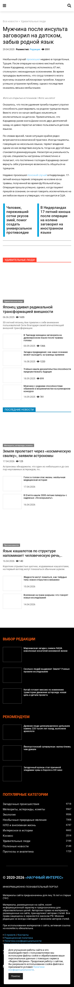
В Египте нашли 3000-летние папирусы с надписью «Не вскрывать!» (45, 496)
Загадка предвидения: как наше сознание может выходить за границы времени (46, 353)
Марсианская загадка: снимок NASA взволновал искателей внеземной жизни (45, 649)
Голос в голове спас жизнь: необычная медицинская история (44, 478)
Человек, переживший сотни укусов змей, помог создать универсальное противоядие (19, 220)
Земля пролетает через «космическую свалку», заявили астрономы (37, 453)
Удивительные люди (33, 21)
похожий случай (37, 175)
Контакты (23, 934)
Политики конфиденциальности (26, 968)
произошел (33, 59)
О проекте (10, 934)
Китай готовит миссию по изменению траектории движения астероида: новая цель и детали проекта (45, 692)
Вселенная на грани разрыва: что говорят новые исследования (46, 596)
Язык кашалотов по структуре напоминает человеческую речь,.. (32, 553)
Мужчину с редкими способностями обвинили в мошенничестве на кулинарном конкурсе (47, 389)
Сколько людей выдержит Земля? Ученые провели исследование (47, 670)
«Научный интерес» (44, 878)
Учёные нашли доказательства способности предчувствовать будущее (47, 370)
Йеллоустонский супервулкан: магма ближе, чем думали (47, 748)
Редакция (35, 49)
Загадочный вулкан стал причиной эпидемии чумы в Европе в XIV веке (43, 768)
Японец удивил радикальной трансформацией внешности (28, 309)
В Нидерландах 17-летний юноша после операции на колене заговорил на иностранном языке (55, 220)
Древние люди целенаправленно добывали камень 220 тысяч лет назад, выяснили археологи (47, 729)
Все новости (10, 21)
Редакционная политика (18, 937)
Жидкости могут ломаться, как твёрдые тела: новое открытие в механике (45, 578)
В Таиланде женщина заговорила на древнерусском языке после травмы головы (43, 338)
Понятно (15, 976)
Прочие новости (11, 545)
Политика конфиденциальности (23, 940)
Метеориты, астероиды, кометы (18, 445)
